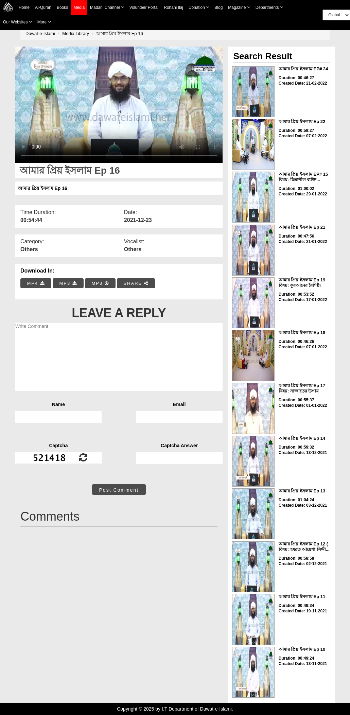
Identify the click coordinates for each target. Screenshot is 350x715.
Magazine (239, 7)
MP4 (36, 283)
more (44, 21)
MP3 (68, 283)
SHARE (135, 283)
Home (24, 7)
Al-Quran (43, 7)
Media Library (75, 33)
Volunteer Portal (143, 7)
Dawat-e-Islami (40, 33)
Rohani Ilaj (173, 7)
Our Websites (17, 21)
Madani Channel (107, 7)
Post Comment (119, 490)
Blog (218, 7)
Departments (269, 7)
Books (62, 7)
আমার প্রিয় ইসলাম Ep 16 (120, 33)
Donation (199, 7)
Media (79, 7)
